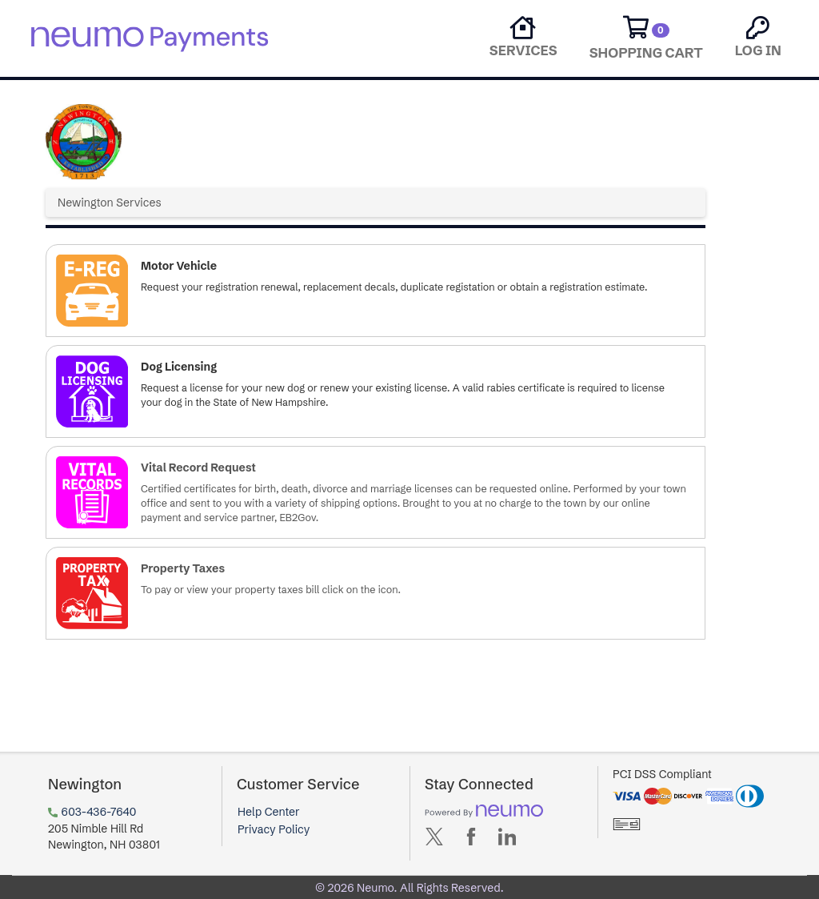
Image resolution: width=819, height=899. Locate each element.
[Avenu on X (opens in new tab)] (434, 840)
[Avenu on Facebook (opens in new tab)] (471, 840)
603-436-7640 (99, 812)
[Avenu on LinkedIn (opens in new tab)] (507, 840)
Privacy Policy (274, 829)
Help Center (269, 812)
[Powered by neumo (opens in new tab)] (484, 811)
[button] (375, 290)
